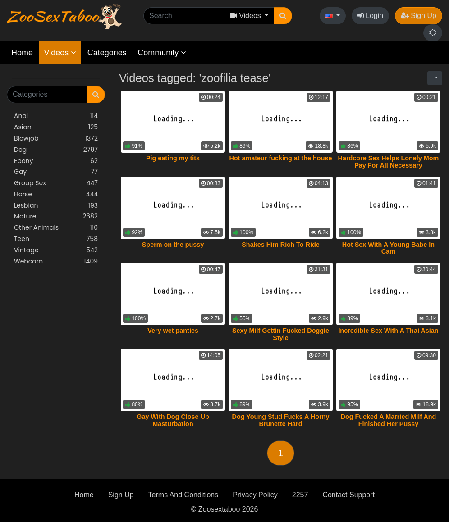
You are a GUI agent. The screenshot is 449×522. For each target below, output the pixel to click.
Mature (56, 216)
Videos (60, 52)
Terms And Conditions (183, 495)
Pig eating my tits (173, 158)
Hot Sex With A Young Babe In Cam (388, 248)
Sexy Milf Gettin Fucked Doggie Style (280, 334)
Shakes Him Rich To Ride (280, 244)
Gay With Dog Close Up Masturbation (173, 420)
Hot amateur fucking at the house (280, 158)
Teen (56, 239)
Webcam (56, 261)
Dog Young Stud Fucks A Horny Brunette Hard (281, 420)
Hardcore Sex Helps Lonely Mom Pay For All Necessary (388, 161)
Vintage (56, 250)
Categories (107, 52)
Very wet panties (172, 330)
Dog (56, 149)
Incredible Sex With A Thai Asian (388, 330)
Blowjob (56, 138)
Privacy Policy (255, 495)
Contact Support (348, 495)
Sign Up (418, 15)
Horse (56, 194)
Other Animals (56, 227)
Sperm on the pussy (173, 244)
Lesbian (56, 205)
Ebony (56, 161)
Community (161, 52)
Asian (56, 127)
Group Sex (56, 183)
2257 (300, 495)
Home (22, 52)
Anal (56, 116)
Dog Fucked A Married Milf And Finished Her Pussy (388, 420)
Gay (56, 172)
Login (370, 15)
